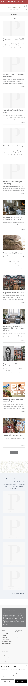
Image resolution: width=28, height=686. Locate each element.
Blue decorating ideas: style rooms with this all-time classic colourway (13, 328)
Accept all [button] (20, 681)
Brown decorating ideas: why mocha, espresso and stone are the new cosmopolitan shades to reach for (14, 256)
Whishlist (22, 6)
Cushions (4, 663)
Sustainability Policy (6, 641)
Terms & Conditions (6, 643)
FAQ (24, 6)
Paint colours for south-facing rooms (13, 146)
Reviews (17, 643)
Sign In (26, 6)
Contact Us (18, 641)
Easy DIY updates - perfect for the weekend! (13, 75)
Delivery (17, 645)
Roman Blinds (18, 657)
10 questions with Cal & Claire (13, 292)
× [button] (26, 665)
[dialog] (14, 675)
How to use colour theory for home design (12, 182)
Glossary (4, 635)
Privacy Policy (5, 637)
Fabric (3, 659)
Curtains (17, 655)
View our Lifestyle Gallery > (18, 594)
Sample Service (5, 655)
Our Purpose (5, 633)
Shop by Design (6, 657)
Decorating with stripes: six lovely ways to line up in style (13, 218)
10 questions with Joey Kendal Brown (13, 40)
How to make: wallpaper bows (13, 435)
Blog (16, 635)
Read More (23, 51)
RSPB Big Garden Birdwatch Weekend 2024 (13, 400)
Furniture (17, 659)
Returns (17, 647)
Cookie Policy (5, 639)
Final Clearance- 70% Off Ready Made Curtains (14, 2)
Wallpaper (4, 661)
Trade (16, 661)
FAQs (16, 637)
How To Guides (18, 639)
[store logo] (14, 8)
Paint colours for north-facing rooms (13, 111)
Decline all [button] (7, 681)
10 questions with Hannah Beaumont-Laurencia (12, 364)
